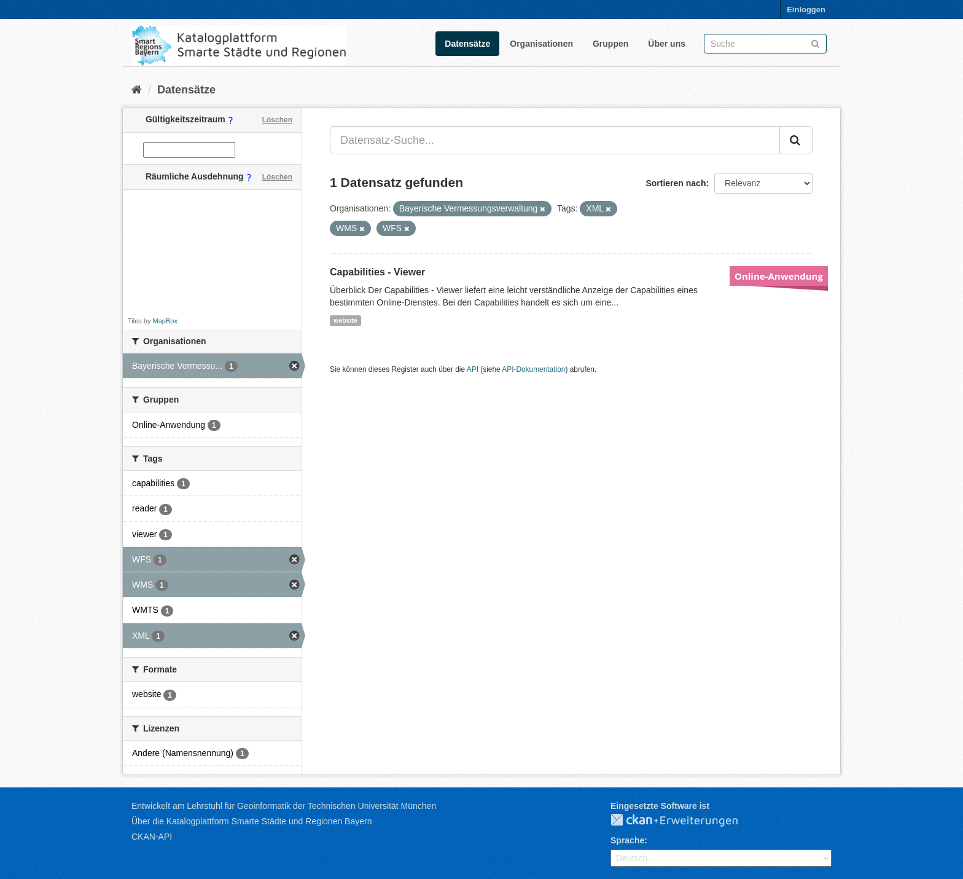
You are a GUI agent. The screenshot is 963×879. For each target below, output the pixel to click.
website (345, 320)
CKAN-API (151, 837)
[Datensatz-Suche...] (555, 140)
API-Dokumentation (533, 369)
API (472, 369)
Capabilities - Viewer (377, 272)
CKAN (684, 820)
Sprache (627, 840)
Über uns (666, 44)
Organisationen (541, 44)
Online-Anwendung (779, 276)
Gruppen (610, 44)
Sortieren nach (675, 183)
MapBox (165, 321)
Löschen (277, 120)
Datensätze (467, 44)
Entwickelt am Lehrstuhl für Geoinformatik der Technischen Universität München (283, 806)
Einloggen (806, 9)
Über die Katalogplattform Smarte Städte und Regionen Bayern (251, 821)
